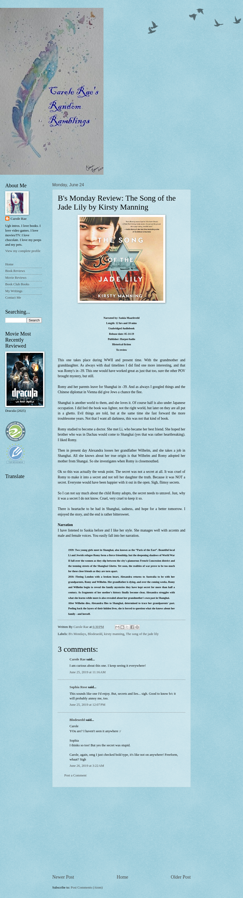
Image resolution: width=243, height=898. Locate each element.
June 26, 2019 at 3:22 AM (87, 766)
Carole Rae (78, 659)
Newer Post (63, 877)
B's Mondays (77, 634)
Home (122, 877)
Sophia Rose (78, 687)
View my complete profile (22, 251)
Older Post (181, 877)
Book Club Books (17, 284)
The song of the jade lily (142, 634)
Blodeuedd (95, 634)
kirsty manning (114, 634)
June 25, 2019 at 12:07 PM (87, 705)
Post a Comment (75, 775)
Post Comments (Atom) (87, 887)
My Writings (13, 291)
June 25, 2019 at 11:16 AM (88, 672)
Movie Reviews (15, 278)
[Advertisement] (121, 830)
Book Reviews (15, 271)
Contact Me (13, 297)
